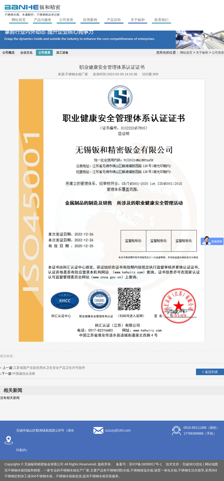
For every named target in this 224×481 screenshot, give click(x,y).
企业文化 (26, 52)
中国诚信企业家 (23, 373)
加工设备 (62, 52)
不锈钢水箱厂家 (76, 74)
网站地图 (211, 464)
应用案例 (90, 20)
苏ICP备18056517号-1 (145, 464)
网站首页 (19, 20)
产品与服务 (42, 20)
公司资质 (66, 20)
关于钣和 (138, 20)
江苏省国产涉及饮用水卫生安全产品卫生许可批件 (49, 368)
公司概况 (8, 52)
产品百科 (114, 20)
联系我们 (161, 20)
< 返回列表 (210, 372)
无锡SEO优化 (192, 464)
